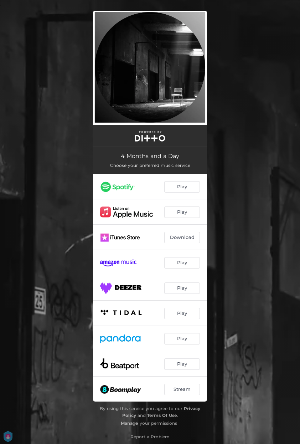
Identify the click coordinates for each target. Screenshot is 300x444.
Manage (129, 423)
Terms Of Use (162, 415)
